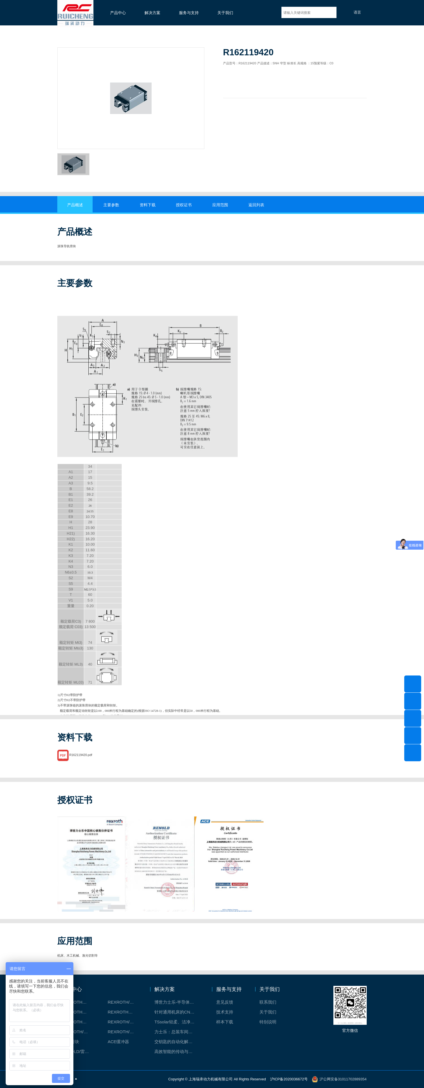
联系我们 (267, 1002)
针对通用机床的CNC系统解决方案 (177, 1012)
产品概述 (75, 205)
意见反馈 (224, 1002)
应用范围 (220, 205)
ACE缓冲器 (118, 1041)
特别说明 (267, 1021)
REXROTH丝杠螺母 (78, 1012)
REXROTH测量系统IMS (78, 1021)
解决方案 (152, 12)
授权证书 (184, 205)
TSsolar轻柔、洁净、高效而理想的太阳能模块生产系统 (177, 1021)
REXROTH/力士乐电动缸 (124, 1021)
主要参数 (111, 205)
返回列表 (256, 205)
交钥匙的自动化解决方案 (177, 1041)
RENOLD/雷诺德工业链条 (78, 1051)
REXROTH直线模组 (124, 1012)
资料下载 (148, 205)
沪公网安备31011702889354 (343, 1079)
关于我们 (225, 12)
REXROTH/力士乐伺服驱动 (124, 1031)
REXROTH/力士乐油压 (78, 1031)
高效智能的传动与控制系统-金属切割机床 (177, 1051)
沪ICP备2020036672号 (289, 1079)
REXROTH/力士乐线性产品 (124, 1002)
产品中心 (118, 12)
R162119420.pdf (80, 764)
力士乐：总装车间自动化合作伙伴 (177, 1031)
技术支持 (224, 1012)
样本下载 (224, 1021)
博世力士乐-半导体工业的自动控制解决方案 (177, 1002)
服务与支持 (189, 12)
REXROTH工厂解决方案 (78, 1002)
